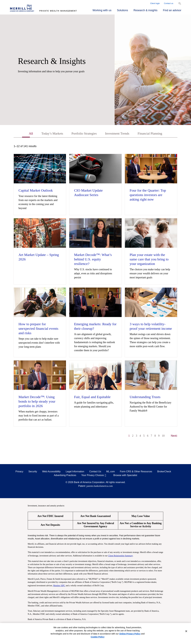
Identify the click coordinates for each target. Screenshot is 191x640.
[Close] (186, 631)
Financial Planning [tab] (153, 134)
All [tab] (26, 134)
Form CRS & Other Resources (136, 472)
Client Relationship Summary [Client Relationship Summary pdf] (120, 556)
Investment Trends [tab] (118, 134)
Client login (155, 3)
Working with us (102, 10)
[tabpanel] (95, 292)
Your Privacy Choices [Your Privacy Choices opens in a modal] (92, 475)
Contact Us (95, 472)
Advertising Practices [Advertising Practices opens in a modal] (65, 475)
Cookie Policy (97, 637)
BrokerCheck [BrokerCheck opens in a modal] (164, 472)
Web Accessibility (51, 472)
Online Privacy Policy (129, 634)
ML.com (110, 472)
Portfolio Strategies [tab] (83, 134)
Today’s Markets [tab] (49, 134)
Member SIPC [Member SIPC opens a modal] (59, 586)
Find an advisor (172, 10)
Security (32, 472)
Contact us (168, 3)
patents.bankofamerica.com (100, 486)
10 (163, 436)
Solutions (122, 10)
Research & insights (145, 10)
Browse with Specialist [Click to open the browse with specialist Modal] (125, 475)
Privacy (19, 472)
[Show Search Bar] (179, 3)
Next (174, 436)
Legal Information (75, 472)
